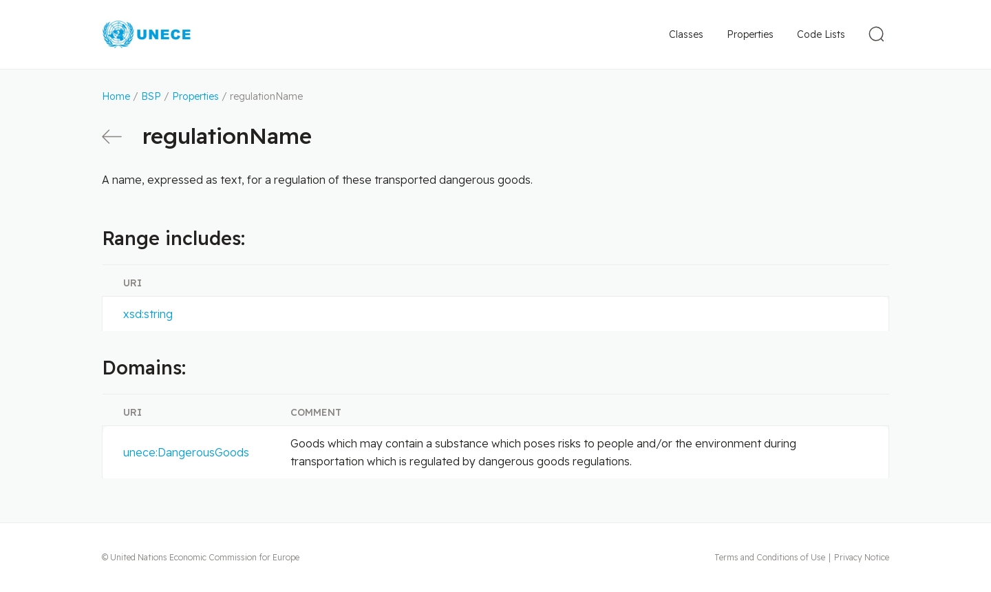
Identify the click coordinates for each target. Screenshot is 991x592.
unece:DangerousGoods (186, 452)
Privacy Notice (861, 557)
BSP (151, 96)
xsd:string (148, 314)
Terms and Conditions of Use (769, 557)
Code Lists (821, 34)
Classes (686, 34)
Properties (750, 34)
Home (116, 96)
